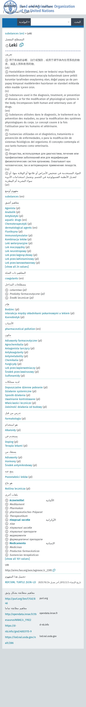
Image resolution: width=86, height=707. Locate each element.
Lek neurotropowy (15, 251)
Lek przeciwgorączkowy (18, 255)
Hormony (10, 461)
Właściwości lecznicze (18, 403)
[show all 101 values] (17, 558)
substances (12, 196)
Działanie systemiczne (18, 391)
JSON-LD (31, 582)
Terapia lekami (14, 445)
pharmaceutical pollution (20, 329)
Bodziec (9, 309)
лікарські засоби (20, 519)
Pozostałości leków (16, 477)
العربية (25, 12)
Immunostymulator (16, 235)
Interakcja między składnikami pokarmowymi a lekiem (37, 313)
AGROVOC (10, 6)
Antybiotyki (11, 216)
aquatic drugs (13, 220)
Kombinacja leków (16, 239)
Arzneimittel (17, 500)
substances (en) (14, 33)
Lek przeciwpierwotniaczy (20, 368)
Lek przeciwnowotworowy (20, 262)
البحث (77, 22)
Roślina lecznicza (15, 488)
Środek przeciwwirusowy (19, 371)
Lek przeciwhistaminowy (19, 259)
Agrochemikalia (14, 344)
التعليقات (33, 6)
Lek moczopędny (15, 247)
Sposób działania (15, 395)
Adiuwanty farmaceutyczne (21, 340)
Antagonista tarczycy (17, 348)
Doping (9, 441)
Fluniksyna (11, 231)
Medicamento (18, 543)
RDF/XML (10, 582)
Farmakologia (13, 418)
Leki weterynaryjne (16, 243)
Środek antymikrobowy (18, 465)
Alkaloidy (10, 430)
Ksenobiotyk (12, 317)
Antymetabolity (14, 356)
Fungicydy (11, 364)
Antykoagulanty (14, 352)
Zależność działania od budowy (23, 407)
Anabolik (10, 212)
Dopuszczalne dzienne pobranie (24, 387)
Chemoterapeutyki (16, 223)
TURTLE (20, 582)
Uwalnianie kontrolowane (20, 399)
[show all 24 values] (17, 266)
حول (22, 6)
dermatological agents (18, 227)
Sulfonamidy (12, 375)
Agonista (10, 208)
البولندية (23, 22)
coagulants (11, 278)
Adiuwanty (11, 457)
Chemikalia (11, 360)
